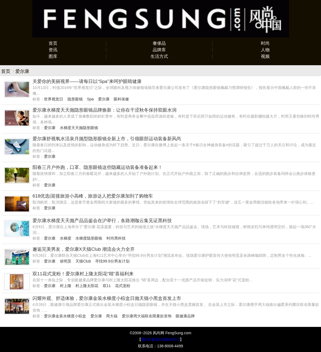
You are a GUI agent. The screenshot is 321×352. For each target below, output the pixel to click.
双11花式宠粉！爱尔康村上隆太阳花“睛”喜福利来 (83, 273)
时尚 (265, 43)
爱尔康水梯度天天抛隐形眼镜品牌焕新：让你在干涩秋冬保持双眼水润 (104, 110)
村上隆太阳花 (86, 286)
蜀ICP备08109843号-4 (160, 339)
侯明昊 (65, 261)
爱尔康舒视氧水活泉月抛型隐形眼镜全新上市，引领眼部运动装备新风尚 (107, 138)
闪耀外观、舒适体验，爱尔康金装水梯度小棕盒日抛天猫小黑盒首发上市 (107, 298)
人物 (265, 49)
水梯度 (65, 238)
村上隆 (65, 286)
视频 (265, 56)
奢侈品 (159, 43)
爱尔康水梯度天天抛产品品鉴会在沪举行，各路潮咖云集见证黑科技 (102, 220)
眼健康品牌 (185, 316)
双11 (107, 286)
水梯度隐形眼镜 (88, 238)
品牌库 (159, 49)
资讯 (53, 49)
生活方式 (159, 56)
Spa (90, 99)
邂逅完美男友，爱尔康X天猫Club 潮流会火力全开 (84, 249)
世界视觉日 (53, 99)
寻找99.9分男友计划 (112, 261)
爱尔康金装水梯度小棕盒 (65, 316)
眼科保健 (121, 99)
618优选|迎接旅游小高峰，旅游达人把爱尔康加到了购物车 (93, 196)
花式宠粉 (122, 286)
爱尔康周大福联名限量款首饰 (147, 316)
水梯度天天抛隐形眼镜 (79, 128)
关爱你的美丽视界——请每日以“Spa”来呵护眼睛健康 (87, 81)
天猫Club (83, 261)
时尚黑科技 (116, 238)
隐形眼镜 (75, 99)
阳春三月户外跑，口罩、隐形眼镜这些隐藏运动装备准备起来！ (98, 167)
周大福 (111, 316)
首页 (53, 43)
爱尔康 (104, 99)
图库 (53, 56)
